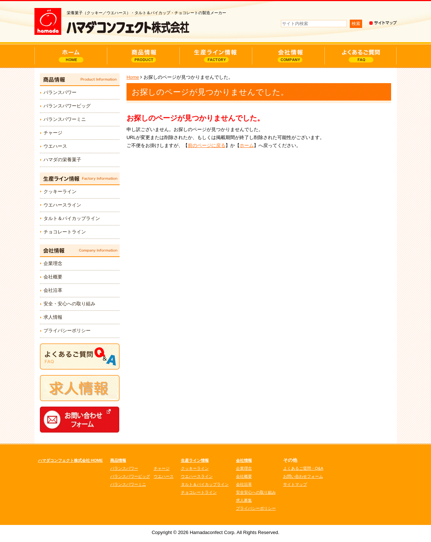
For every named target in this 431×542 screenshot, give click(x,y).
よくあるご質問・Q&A (303, 468)
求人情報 (52, 317)
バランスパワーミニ (64, 119)
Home (133, 77)
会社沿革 (52, 290)
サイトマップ (295, 484)
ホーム (247, 145)
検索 (356, 23)
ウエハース (55, 146)
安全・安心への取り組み (69, 303)
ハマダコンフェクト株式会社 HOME (70, 460)
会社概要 (52, 277)
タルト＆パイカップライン (71, 218)
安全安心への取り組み (256, 492)
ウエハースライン (62, 205)
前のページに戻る (206, 145)
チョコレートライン (64, 232)
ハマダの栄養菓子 (62, 159)
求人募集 (244, 500)
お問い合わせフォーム (303, 476)
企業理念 (52, 263)
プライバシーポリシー (67, 330)
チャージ (52, 132)
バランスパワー (59, 92)
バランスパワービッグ (67, 106)
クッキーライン (59, 191)
